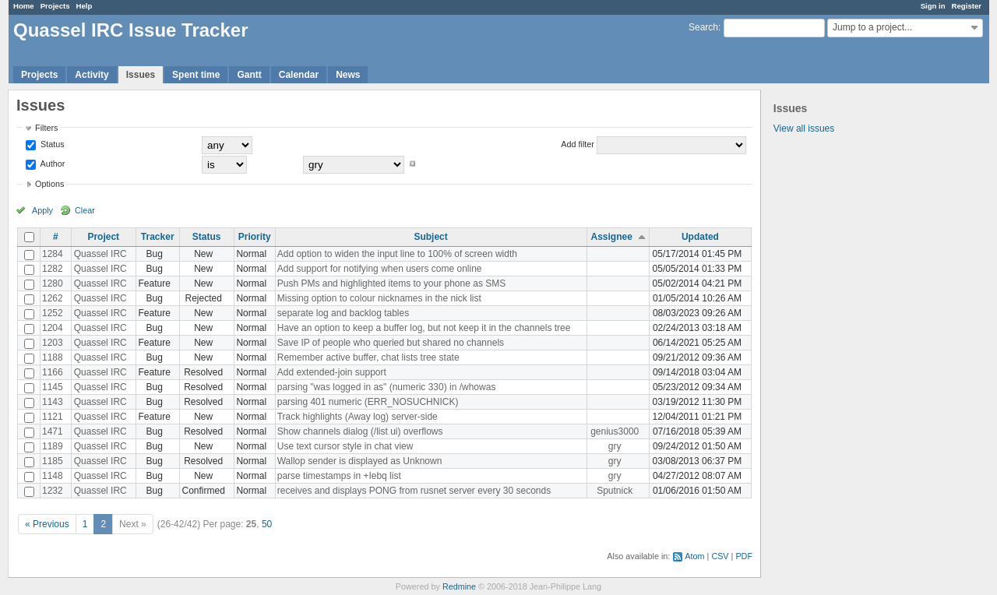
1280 (52, 283)
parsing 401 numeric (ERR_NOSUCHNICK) (368, 401)
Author (51, 163)
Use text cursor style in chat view (345, 446)
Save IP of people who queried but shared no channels (390, 342)
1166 (52, 372)
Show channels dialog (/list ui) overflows (360, 431)
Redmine (459, 586)
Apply (42, 210)
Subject (430, 236)
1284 (52, 253)
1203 (52, 342)
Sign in (933, 6)
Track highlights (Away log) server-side (357, 416)
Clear (85, 210)
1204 (52, 327)
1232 (52, 490)
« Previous (47, 524)
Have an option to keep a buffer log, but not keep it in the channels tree (424, 327)
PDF (743, 556)
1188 (52, 357)
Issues (140, 74)
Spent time (196, 74)
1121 (52, 416)
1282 (52, 268)
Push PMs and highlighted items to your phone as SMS (391, 283)
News (348, 74)
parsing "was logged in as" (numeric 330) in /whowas (386, 387)
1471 (52, 431)
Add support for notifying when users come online (379, 268)
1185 (52, 461)
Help (84, 6)
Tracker (157, 236)
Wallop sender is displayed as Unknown (359, 461)
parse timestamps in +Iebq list (339, 475)
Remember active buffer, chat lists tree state (368, 357)
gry (615, 446)
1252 (52, 313)
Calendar (299, 74)
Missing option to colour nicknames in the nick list (379, 298)
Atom (694, 556)
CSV (719, 556)
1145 (52, 387)
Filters (46, 127)
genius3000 (614, 431)
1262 (52, 298)
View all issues (803, 128)
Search (703, 27)
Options (49, 183)
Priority (254, 236)
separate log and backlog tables (343, 313)
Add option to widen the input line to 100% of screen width (397, 253)
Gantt (249, 74)
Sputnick (614, 490)
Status (51, 144)
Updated (700, 236)
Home (23, 6)
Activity (91, 74)
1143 (52, 401)
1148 (52, 475)
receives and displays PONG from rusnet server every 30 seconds (414, 490)
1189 (52, 446)
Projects (55, 6)
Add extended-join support (331, 372)
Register (966, 6)
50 (267, 524)
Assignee (611, 236)
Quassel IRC (100, 253)
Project (103, 236)
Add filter (577, 144)
